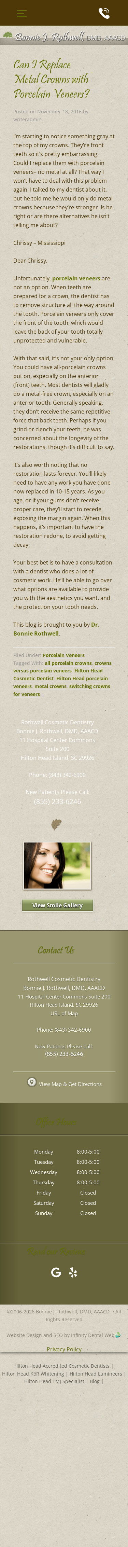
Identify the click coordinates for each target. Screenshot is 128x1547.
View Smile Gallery (57, 905)
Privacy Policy (64, 1349)
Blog (95, 1381)
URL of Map (64, 1013)
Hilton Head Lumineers (96, 1373)
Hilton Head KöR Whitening (33, 1373)
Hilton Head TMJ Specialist (54, 1381)
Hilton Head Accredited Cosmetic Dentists (62, 1366)
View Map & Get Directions (64, 1084)
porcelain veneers (76, 278)
